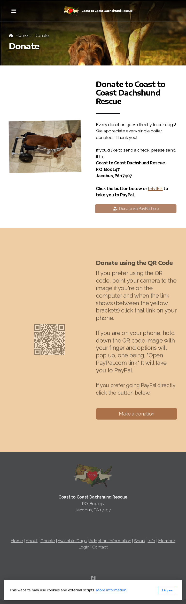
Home (22, 35)
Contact (100, 546)
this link (155, 188)
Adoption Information (110, 540)
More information (111, 590)
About (32, 540)
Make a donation (136, 415)
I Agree (167, 590)
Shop (139, 540)
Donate (47, 540)
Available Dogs (72, 540)
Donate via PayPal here (135, 208)
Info (151, 540)
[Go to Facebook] (93, 578)
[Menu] (13, 11)
